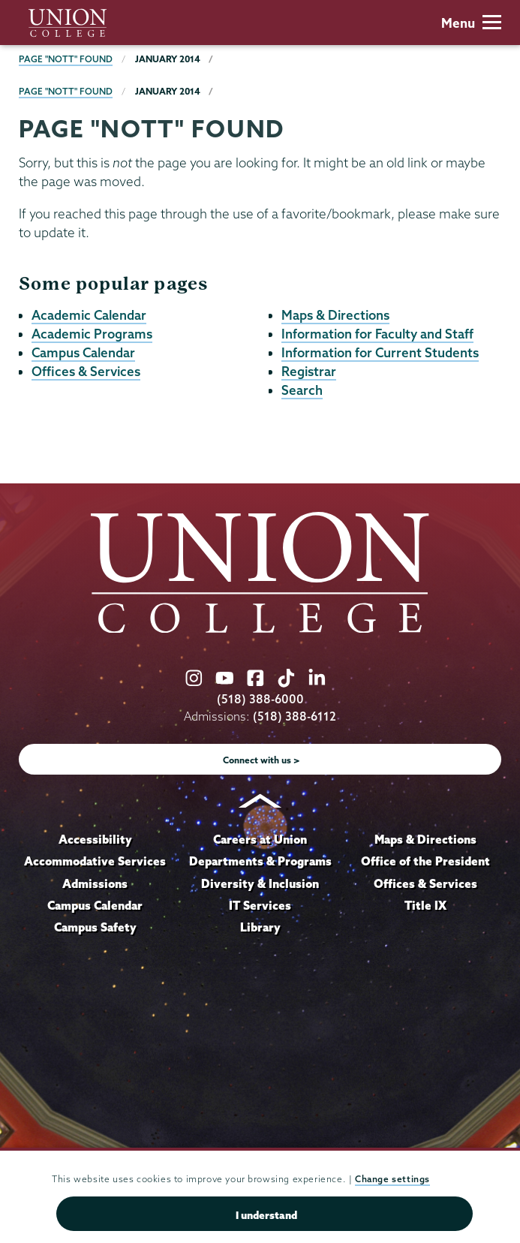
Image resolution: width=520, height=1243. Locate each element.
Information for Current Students (380, 352)
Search (302, 390)
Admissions (95, 883)
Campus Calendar (83, 352)
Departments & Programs (260, 860)
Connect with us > (261, 760)
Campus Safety (95, 927)
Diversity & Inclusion (260, 883)
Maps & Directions (335, 315)
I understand (266, 1215)
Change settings (392, 1178)
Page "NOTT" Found (66, 59)
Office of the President (425, 860)
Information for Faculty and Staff (377, 334)
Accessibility (95, 839)
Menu (471, 23)
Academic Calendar (89, 315)
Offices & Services (86, 371)
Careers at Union (260, 839)
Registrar (308, 371)
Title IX (425, 905)
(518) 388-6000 (260, 699)
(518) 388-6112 (294, 716)
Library (260, 927)
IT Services (260, 905)
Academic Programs (92, 334)
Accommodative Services (95, 860)
